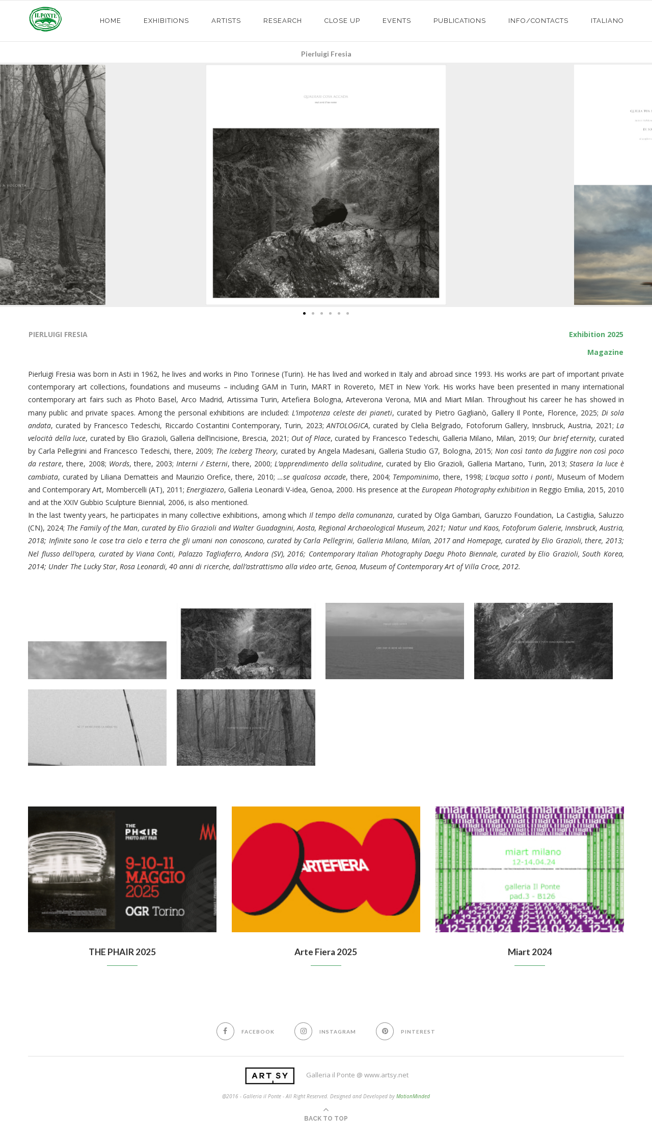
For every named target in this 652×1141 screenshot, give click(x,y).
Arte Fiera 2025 (326, 952)
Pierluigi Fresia (326, 53)
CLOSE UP (342, 20)
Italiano (607, 20)
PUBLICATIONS (459, 20)
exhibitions (166, 20)
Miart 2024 (530, 952)
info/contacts (538, 20)
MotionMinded (413, 1096)
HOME (110, 20)
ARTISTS (226, 20)
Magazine (605, 352)
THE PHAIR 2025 (122, 952)
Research (282, 20)
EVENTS (397, 20)
